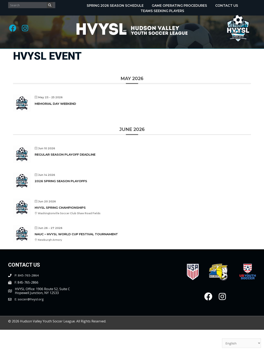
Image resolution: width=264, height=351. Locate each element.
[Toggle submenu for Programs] (84, 53)
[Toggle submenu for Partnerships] (164, 64)
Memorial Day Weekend (55, 125)
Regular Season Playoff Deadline (65, 176)
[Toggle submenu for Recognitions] (135, 53)
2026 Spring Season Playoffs (61, 202)
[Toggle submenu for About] (41, 53)
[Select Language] (241, 343)
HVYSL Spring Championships (60, 229)
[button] (13, 28)
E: (16, 320)
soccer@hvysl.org (31, 320)
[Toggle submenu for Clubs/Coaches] (240, 53)
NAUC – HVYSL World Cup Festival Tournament (76, 255)
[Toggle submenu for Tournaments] (187, 53)
